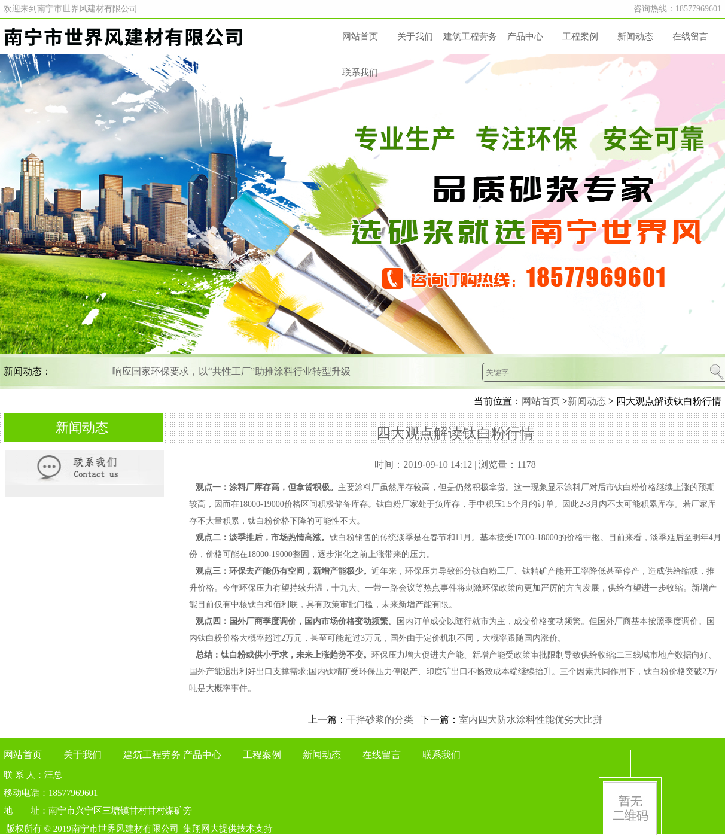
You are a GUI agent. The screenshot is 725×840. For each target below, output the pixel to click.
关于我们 (415, 36)
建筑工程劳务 (470, 36)
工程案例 (580, 36)
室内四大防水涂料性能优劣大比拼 (530, 719)
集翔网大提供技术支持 (228, 828)
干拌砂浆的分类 (379, 719)
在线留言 (690, 36)
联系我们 (360, 72)
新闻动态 (635, 36)
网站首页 (360, 36)
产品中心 (525, 36)
